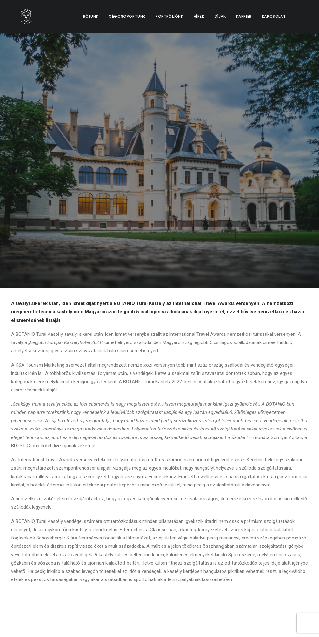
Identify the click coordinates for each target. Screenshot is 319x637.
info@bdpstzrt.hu (272, 567)
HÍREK (199, 16)
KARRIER (244, 16)
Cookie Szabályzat (147, 587)
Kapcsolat (138, 567)
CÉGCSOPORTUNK (127, 16)
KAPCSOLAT (274, 16)
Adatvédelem (141, 577)
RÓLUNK (91, 16)
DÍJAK (220, 16)
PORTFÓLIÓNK (169, 16)
